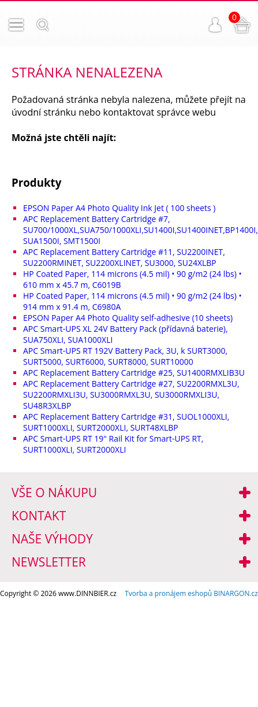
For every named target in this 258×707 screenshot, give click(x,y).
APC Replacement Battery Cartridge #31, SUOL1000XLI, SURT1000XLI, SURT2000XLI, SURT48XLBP (126, 422)
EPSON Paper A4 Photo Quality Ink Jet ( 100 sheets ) (119, 207)
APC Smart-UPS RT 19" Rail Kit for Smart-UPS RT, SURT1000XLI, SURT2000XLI (113, 444)
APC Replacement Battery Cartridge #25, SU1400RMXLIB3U (134, 372)
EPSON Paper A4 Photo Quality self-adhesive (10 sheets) (128, 317)
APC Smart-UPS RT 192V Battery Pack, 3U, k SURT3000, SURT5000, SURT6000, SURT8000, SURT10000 (125, 356)
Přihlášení (215, 24)
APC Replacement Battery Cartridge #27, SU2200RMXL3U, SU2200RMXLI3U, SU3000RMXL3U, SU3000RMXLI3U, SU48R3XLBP (131, 394)
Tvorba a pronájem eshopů (168, 593)
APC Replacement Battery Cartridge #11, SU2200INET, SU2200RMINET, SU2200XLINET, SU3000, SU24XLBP (124, 257)
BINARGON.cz (236, 593)
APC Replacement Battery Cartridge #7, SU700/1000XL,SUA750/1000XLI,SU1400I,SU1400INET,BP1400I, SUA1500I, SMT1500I (140, 229)
